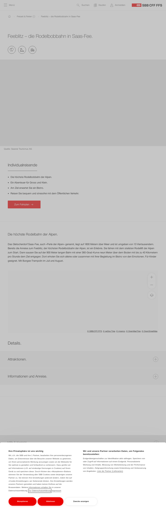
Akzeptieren (22, 502)
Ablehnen (50, 502)
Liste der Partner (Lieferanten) (110, 472)
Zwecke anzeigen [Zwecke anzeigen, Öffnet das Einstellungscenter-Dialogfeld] (81, 502)
